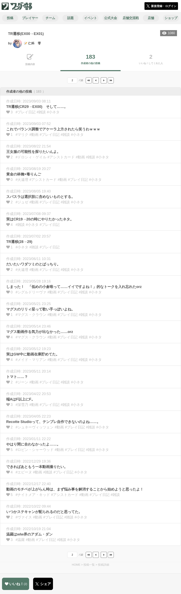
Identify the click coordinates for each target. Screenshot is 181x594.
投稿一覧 (89, 564)
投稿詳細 (103, 564)
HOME (76, 564)
